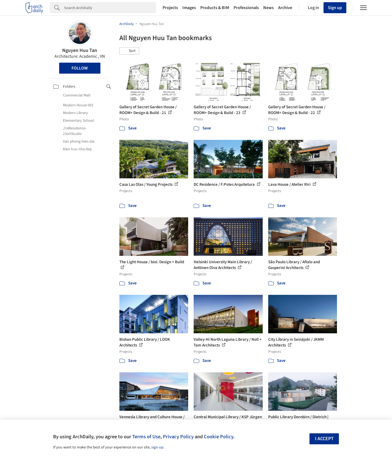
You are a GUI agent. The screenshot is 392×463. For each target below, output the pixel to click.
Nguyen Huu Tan (79, 50)
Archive (285, 7)
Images (189, 7)
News (268, 7)
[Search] (110, 7)
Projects (170, 7)
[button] (129, 51)
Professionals (246, 7)
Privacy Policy (178, 436)
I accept (324, 438)
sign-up (157, 447)
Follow (80, 68)
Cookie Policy (218, 436)
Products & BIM (214, 7)
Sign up (335, 8)
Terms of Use (146, 436)
